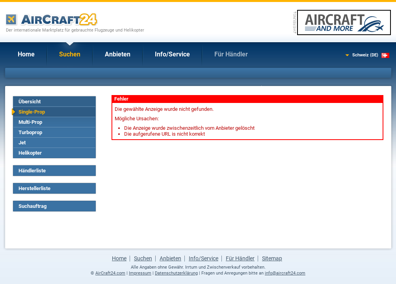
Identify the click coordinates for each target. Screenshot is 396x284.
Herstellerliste (34, 188)
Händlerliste (32, 171)
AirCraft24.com (110, 273)
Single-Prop (32, 112)
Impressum (140, 273)
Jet (22, 143)
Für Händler (231, 54)
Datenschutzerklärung (176, 273)
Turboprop (30, 132)
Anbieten (117, 54)
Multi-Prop (30, 122)
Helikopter (30, 153)
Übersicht (30, 102)
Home (26, 54)
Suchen (69, 54)
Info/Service (172, 54)
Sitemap (272, 258)
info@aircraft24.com (285, 273)
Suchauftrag (32, 206)
